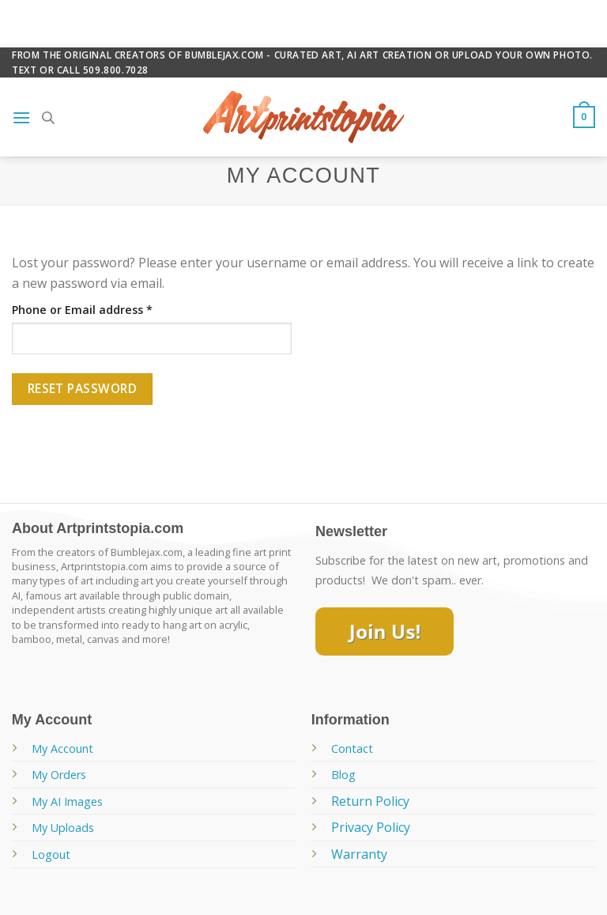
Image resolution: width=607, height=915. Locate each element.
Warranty (359, 854)
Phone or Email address (82, 309)
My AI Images (67, 801)
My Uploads (63, 827)
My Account (62, 748)
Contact (352, 748)
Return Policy (370, 801)
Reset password (83, 388)
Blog (343, 774)
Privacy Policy (370, 827)
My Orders (59, 774)
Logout (51, 854)
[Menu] (21, 117)
